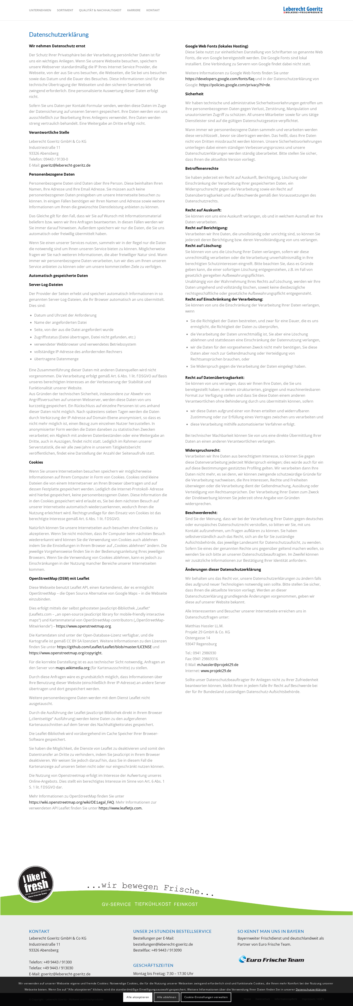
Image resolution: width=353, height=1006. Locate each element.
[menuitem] (40, 10)
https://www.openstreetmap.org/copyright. (65, 652)
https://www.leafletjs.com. (121, 808)
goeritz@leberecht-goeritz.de (66, 165)
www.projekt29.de (216, 670)
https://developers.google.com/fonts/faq (219, 78)
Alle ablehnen (166, 997)
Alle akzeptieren (138, 997)
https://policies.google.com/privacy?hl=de (234, 84)
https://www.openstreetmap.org (83, 626)
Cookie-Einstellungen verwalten (206, 997)
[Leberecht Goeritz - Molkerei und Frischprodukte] (303, 10)
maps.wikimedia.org (73, 667)
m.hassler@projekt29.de (217, 664)
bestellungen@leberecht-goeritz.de (163, 944)
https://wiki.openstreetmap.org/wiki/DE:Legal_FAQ (71, 802)
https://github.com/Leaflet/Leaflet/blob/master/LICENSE (104, 646)
